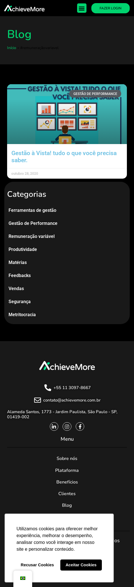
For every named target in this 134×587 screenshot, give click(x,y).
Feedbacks (20, 275)
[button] (81, 8)
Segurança (20, 301)
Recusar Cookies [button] (37, 565)
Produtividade (23, 249)
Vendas (16, 288)
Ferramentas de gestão (32, 210)
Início (11, 47)
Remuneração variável (32, 236)
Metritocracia (22, 314)
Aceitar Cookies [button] (80, 565)
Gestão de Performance (33, 223)
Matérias (18, 262)
